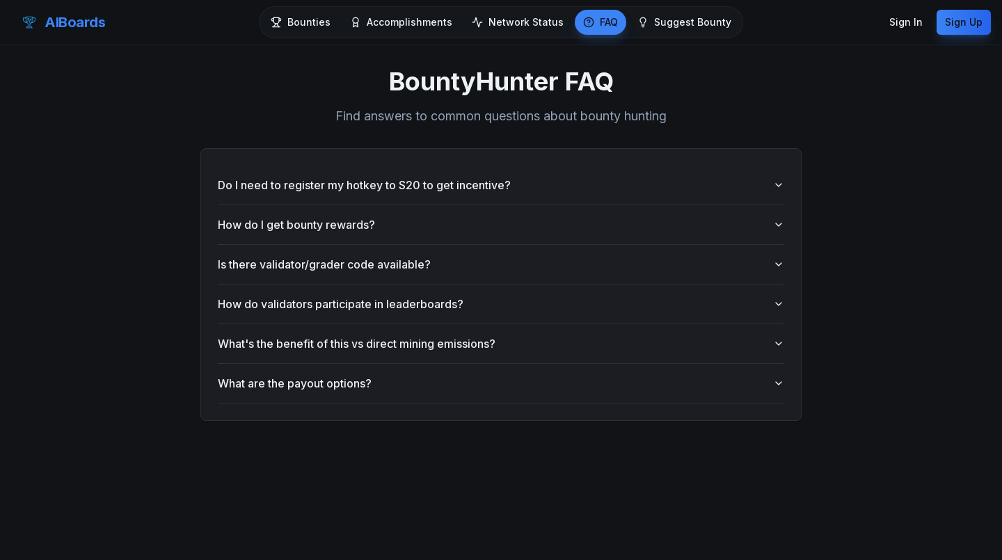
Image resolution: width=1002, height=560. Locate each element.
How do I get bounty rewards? (501, 225)
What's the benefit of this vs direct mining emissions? (501, 344)
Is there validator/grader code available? (501, 264)
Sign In (906, 22)
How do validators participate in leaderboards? (501, 304)
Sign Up (964, 22)
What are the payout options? (501, 383)
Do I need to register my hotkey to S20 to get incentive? (501, 185)
